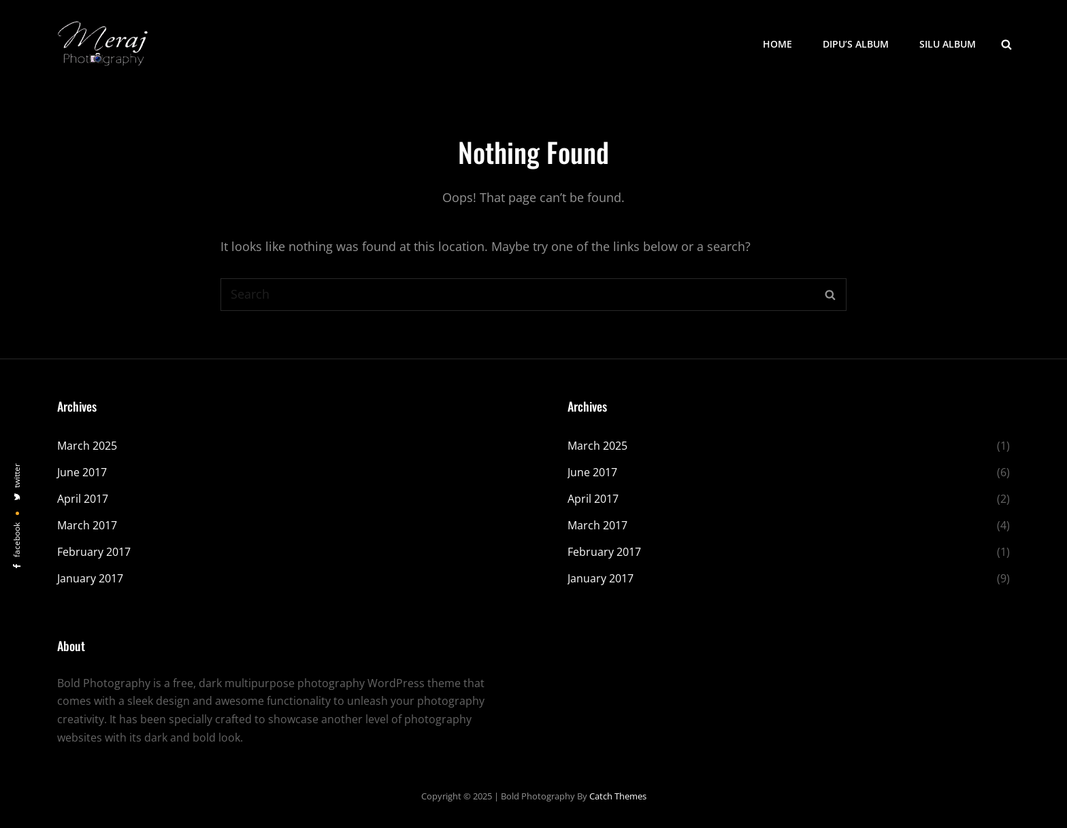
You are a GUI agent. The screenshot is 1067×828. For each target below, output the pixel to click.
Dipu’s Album (856, 43)
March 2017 (87, 525)
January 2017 (90, 578)
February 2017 (94, 551)
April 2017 (82, 498)
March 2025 (87, 445)
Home (777, 43)
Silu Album (947, 43)
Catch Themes (617, 796)
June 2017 (82, 472)
